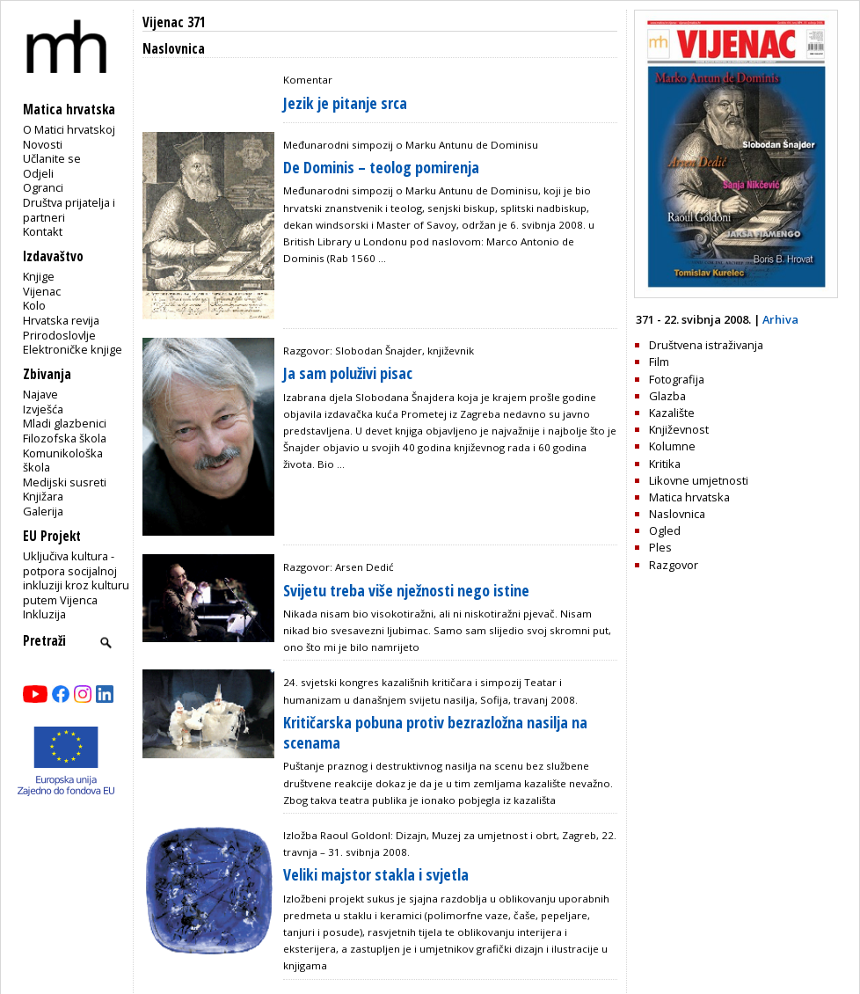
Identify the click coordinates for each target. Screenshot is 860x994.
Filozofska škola (64, 438)
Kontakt (42, 231)
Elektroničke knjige (72, 349)
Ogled (665, 530)
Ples (660, 547)
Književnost (679, 429)
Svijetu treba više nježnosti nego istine (406, 590)
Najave (40, 394)
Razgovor (673, 565)
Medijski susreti (64, 482)
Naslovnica (677, 514)
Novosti (42, 144)
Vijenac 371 (174, 22)
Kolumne (672, 446)
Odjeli (38, 173)
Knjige (39, 276)
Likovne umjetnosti (698, 480)
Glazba (667, 396)
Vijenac (42, 291)
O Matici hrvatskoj (69, 129)
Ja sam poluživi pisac (347, 373)
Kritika (665, 463)
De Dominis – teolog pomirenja (381, 167)
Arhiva (780, 319)
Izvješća (43, 409)
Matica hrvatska (689, 497)
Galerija (43, 511)
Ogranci (43, 187)
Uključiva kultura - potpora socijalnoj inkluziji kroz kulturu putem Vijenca (76, 578)
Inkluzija (44, 614)
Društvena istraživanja (706, 345)
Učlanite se (52, 158)
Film (659, 361)
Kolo (34, 305)
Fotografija (676, 379)
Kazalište (672, 412)
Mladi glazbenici (64, 423)
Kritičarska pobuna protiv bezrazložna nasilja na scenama (435, 732)
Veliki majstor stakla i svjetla (376, 874)
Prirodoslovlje (59, 335)
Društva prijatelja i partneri (69, 209)
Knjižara (43, 496)
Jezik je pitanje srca (345, 102)
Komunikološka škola (63, 460)
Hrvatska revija (61, 320)
